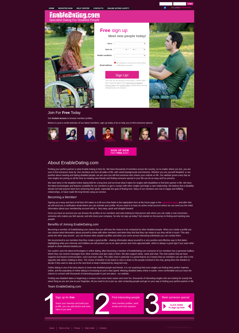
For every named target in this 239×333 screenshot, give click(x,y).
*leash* (147, 141)
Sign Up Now (120, 151)
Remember (164, 7)
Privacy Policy (110, 85)
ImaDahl (55, 141)
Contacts (98, 8)
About (51, 328)
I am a (109, 43)
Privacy (77, 328)
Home (51, 8)
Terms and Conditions (134, 83)
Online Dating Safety (118, 8)
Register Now (65, 8)
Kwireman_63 (92, 141)
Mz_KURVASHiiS (165, 141)
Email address (106, 65)
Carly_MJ (73, 141)
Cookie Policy (125, 85)
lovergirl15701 (110, 141)
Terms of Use (64, 328)
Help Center (83, 8)
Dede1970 (128, 141)
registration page (170, 202)
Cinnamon (183, 141)
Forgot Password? (183, 7)
